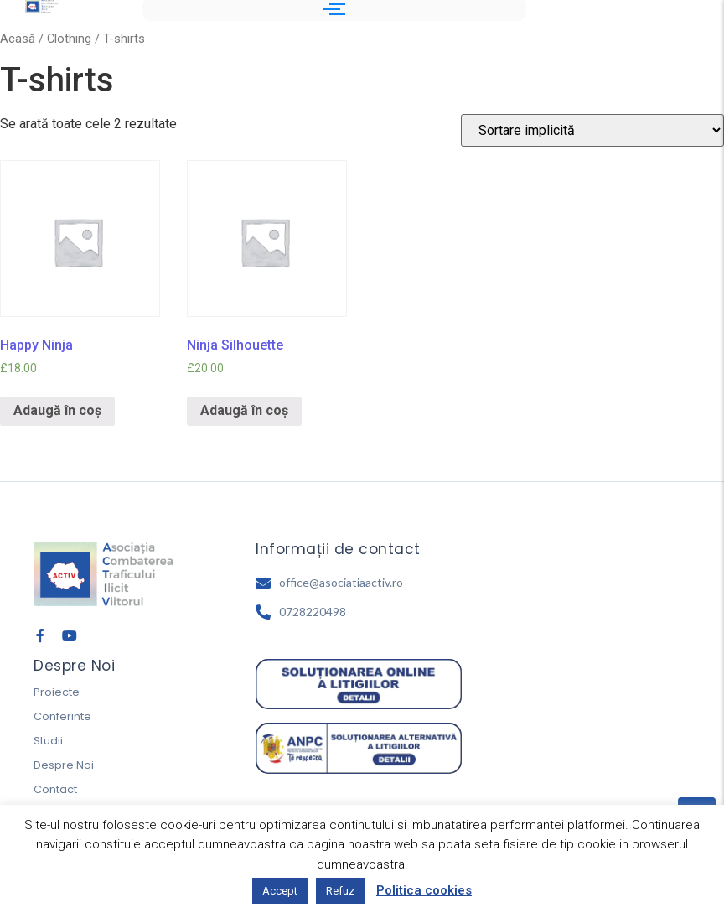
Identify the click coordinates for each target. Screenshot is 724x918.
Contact (55, 789)
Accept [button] (279, 890)
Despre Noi (64, 765)
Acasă (17, 38)
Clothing (69, 38)
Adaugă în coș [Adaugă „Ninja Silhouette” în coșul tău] (244, 410)
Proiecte (57, 692)
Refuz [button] (340, 890)
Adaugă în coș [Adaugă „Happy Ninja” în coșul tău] (57, 410)
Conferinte (62, 716)
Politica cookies (424, 890)
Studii (48, 741)
